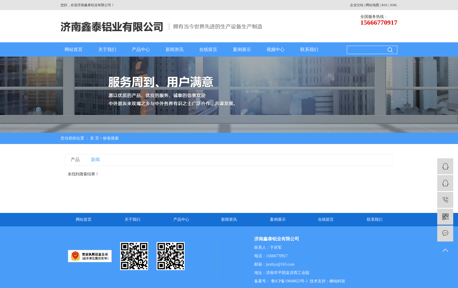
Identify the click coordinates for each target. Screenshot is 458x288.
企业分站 (356, 5)
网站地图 (372, 5)
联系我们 (309, 49)
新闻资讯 (175, 49)
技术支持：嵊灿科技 (327, 281)
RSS (385, 5)
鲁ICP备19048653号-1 (289, 281)
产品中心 (141, 49)
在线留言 (208, 49)
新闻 (95, 159)
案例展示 (242, 49)
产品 (75, 159)
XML (393, 5)
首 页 (94, 138)
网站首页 (74, 49)
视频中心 (276, 49)
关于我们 (107, 49)
